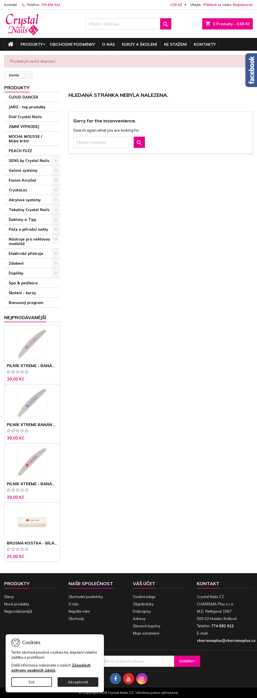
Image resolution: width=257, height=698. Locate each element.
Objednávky (143, 604)
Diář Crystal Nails (25, 117)
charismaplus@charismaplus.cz (226, 640)
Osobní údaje (144, 596)
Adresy (139, 618)
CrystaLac (18, 190)
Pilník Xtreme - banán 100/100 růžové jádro (32, 365)
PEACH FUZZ (20, 150)
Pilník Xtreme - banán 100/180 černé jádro (32, 484)
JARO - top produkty (27, 107)
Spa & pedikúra (23, 283)
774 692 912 (50, 5)
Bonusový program (26, 302)
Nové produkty (16, 604)
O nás (108, 44)
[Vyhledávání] (128, 23)
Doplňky (16, 273)
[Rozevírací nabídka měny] (179, 5)
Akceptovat (78, 682)
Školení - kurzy (22, 292)
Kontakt (10, 5)
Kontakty (205, 44)
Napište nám (79, 611)
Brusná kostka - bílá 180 (32, 543)
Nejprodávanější (18, 611)
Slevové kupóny (146, 626)
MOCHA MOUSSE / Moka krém (25, 138)
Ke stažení (175, 44)
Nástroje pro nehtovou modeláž (29, 241)
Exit (32, 682)
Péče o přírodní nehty (28, 229)
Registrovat (242, 5)
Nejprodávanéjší (25, 317)
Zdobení (16, 263)
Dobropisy (142, 611)
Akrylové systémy (25, 200)
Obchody (76, 618)
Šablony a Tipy (22, 219)
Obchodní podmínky (72, 44)
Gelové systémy (23, 170)
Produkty (32, 44)
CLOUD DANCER (23, 97)
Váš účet (144, 583)
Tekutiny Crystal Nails (29, 209)
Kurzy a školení (139, 44)
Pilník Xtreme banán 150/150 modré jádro (32, 424)
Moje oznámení (146, 633)
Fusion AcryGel (22, 180)
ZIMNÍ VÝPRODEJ (24, 126)
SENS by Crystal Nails (29, 160)
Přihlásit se (212, 5)
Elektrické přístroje (26, 253)
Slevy (9, 596)
